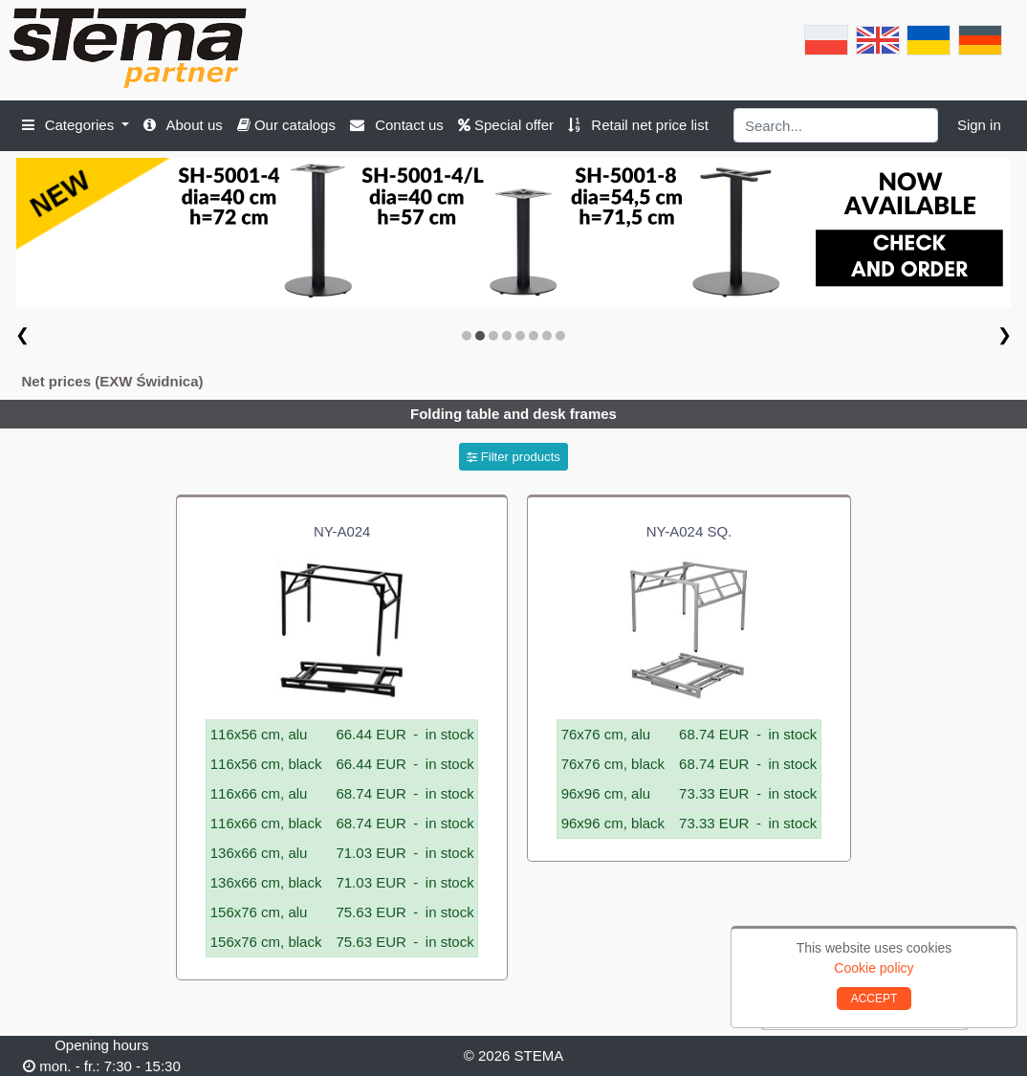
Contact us (397, 125)
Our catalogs (286, 125)
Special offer (506, 125)
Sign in (979, 125)
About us (183, 125)
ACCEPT (874, 998)
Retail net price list (638, 125)
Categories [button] (70, 125)
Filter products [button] (513, 457)
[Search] (836, 125)
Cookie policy (873, 968)
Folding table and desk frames (513, 414)
